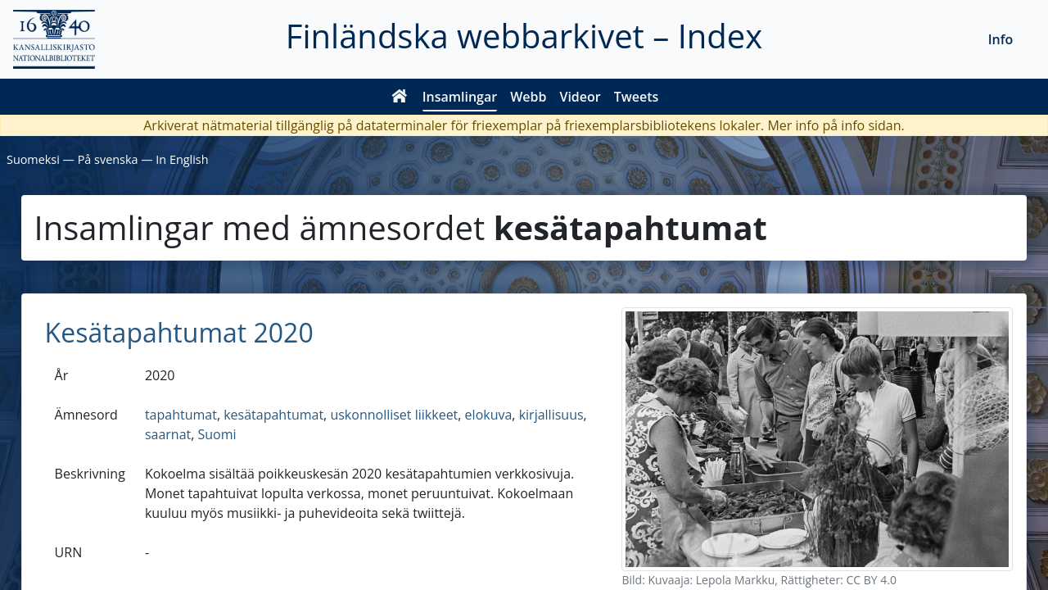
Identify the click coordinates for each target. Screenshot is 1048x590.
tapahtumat (181, 415)
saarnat (168, 434)
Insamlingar (460, 97)
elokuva (489, 415)
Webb (528, 97)
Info (1001, 39)
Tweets (636, 97)
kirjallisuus (551, 415)
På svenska (108, 159)
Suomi (217, 434)
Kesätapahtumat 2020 (179, 332)
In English (182, 159)
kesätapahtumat (273, 415)
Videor (579, 97)
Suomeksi (33, 159)
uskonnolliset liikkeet (394, 415)
